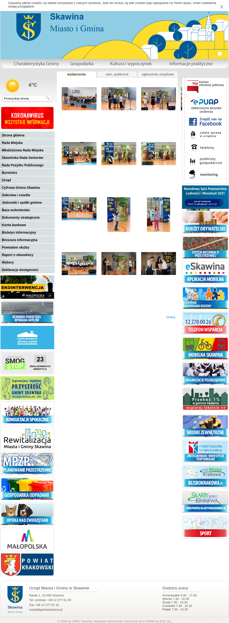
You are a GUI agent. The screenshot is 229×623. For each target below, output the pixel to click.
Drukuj (170, 317)
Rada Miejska (12, 143)
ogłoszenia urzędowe (158, 74)
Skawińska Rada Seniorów (22, 158)
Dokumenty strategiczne (21, 217)
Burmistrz (9, 172)
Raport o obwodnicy (17, 255)
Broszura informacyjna (19, 240)
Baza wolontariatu (16, 210)
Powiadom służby (15, 247)
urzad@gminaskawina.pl (45, 609)
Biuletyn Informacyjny (19, 232)
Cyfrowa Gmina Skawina (21, 187)
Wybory (8, 262)
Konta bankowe (14, 225)
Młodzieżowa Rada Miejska (22, 150)
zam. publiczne (117, 74)
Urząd (6, 180)
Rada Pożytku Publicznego (22, 165)
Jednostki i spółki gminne (22, 202)
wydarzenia (76, 74)
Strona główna (13, 135)
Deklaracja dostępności (20, 270)
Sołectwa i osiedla (16, 195)
